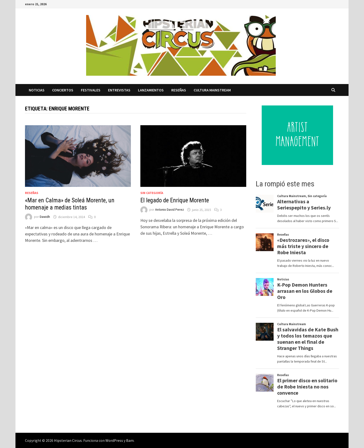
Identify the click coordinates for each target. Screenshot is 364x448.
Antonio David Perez (169, 210)
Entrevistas (119, 90)
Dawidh (45, 217)
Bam (130, 440)
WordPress (114, 440)
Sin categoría (151, 193)
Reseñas (178, 90)
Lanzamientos (151, 90)
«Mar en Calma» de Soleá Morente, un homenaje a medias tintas (69, 204)
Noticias (36, 90)
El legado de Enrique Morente (174, 200)
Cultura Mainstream (212, 90)
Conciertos (62, 90)
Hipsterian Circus (68, 440)
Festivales (90, 90)
